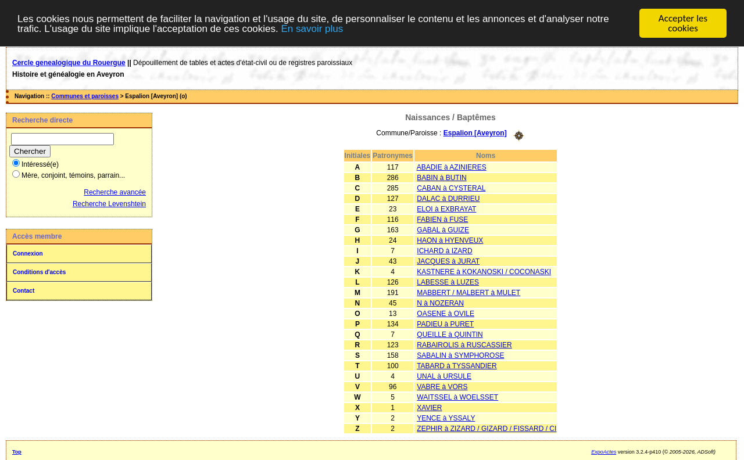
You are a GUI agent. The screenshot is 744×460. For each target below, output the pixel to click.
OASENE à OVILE (445, 314)
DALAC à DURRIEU (448, 199)
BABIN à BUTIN (441, 178)
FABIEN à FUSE (442, 219)
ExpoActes (603, 452)
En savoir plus (312, 28)
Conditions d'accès (39, 272)
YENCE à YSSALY (446, 418)
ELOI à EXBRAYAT (446, 209)
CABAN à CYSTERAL (451, 188)
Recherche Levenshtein (109, 204)
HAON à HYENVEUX (450, 240)
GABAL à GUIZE (443, 230)
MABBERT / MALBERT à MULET (468, 293)
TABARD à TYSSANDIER (457, 366)
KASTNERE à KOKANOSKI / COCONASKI (484, 272)
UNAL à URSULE (444, 376)
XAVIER (429, 408)
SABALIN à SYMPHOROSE (460, 355)
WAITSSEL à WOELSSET (457, 397)
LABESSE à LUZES (448, 282)
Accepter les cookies (683, 23)
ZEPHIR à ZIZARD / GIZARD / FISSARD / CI (486, 429)
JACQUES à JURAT (448, 261)
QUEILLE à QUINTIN (449, 334)
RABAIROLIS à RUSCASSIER (464, 345)
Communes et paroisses (85, 96)
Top (17, 452)
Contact (23, 291)
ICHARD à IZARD (444, 251)
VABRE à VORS (442, 387)
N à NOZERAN (440, 303)
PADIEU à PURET (445, 324)
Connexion (28, 253)
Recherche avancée (115, 192)
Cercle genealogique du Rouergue (69, 63)
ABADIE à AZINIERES (452, 167)
